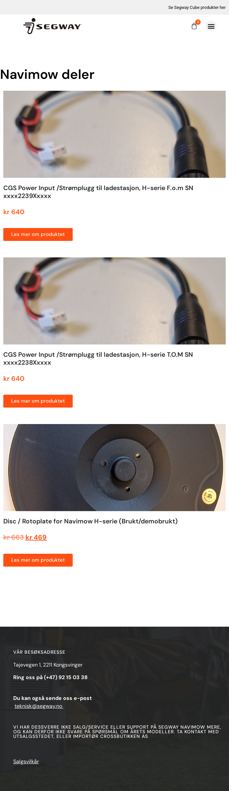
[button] (211, 25)
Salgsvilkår (26, 761)
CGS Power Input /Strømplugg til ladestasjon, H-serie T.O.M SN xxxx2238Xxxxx (98, 358)
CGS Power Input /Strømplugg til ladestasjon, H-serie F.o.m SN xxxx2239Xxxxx (98, 192)
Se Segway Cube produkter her (197, 7)
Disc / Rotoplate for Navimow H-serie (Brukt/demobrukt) (90, 521)
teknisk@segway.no (39, 706)
